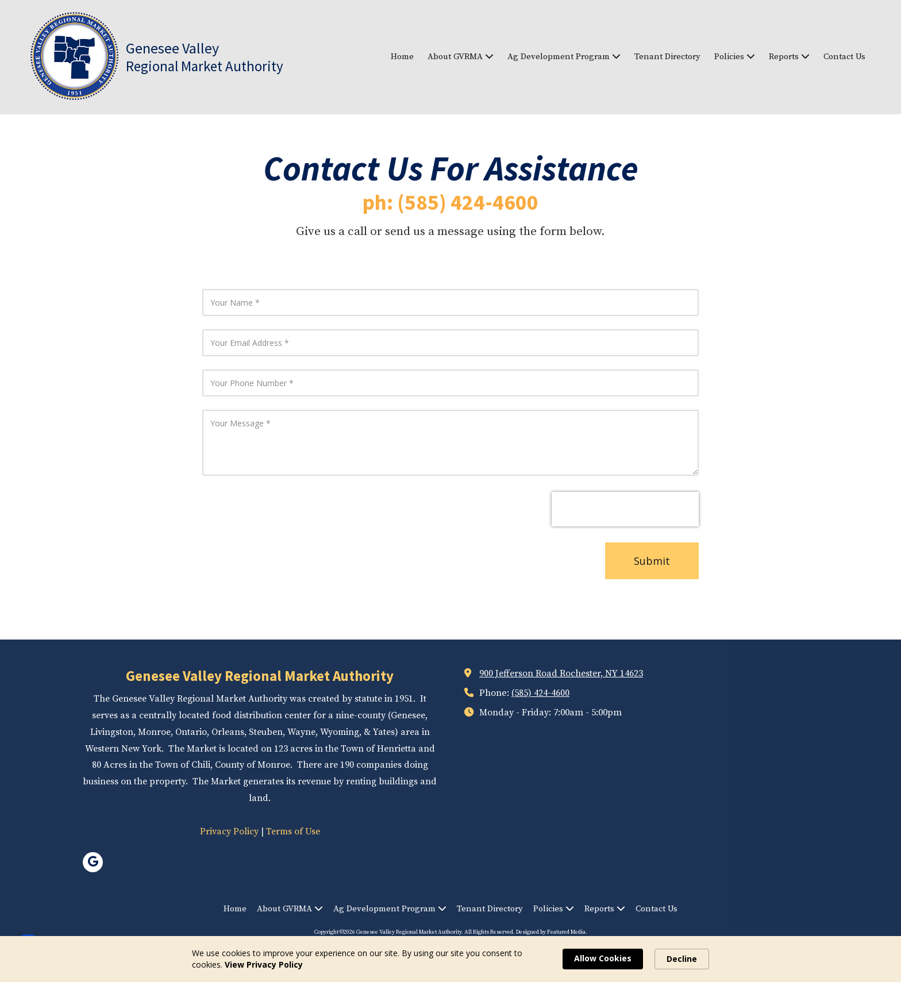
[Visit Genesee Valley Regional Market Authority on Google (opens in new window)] (93, 862)
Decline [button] (682, 958)
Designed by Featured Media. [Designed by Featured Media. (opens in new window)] (551, 932)
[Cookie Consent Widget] (450, 959)
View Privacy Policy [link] (264, 964)
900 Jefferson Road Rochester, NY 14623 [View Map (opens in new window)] (561, 673)
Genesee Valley (172, 47)
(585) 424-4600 (540, 693)
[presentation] (625, 509)
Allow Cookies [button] (603, 958)
